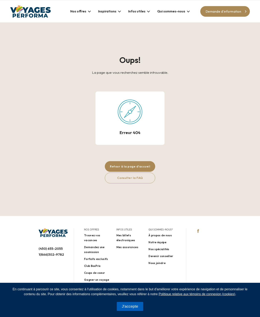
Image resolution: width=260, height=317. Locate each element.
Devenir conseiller (160, 256)
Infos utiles (136, 11)
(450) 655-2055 (51, 249)
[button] (80, 11)
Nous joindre (157, 263)
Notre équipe (157, 242)
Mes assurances (127, 247)
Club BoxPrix (92, 265)
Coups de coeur (94, 272)
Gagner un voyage (96, 279)
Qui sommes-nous (171, 11)
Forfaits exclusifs (96, 259)
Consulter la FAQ (130, 178)
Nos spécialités (158, 249)
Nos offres (78, 11)
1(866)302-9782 (51, 254)
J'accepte (130, 306)
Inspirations (107, 11)
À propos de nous (160, 235)
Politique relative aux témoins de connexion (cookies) (197, 294)
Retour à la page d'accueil (130, 166)
